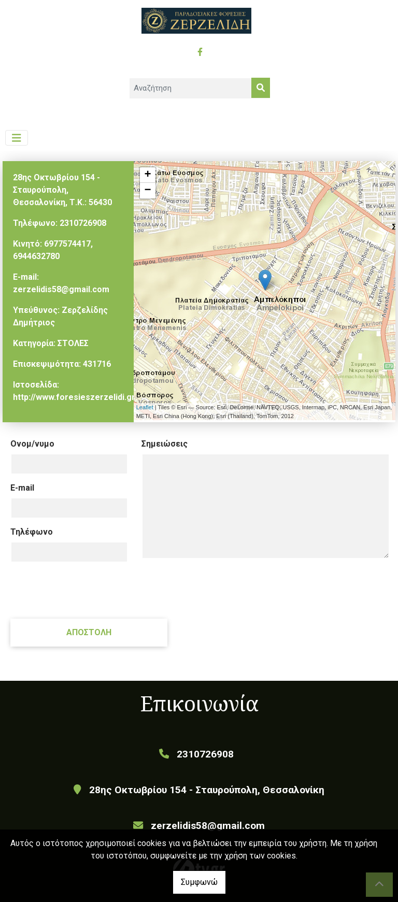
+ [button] (148, 175)
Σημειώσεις (164, 444)
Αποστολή (88, 632)
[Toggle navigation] (16, 138)
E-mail (22, 488)
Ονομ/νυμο (32, 444)
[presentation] (89, 590)
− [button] (148, 190)
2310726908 (83, 223)
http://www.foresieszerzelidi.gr (74, 397)
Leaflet (144, 407)
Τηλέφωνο (31, 532)
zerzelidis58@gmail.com (61, 289)
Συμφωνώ (199, 882)
